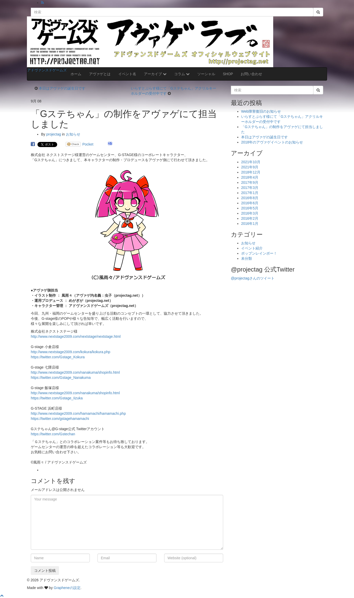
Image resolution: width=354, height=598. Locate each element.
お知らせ (73, 134)
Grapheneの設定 (67, 588)
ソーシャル (206, 74)
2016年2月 (249, 218)
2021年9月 (249, 167)
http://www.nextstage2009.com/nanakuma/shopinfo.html (75, 372)
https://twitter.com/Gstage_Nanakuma (61, 377)
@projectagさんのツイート (252, 278)
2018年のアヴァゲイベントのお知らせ (272, 142)
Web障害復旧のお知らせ (261, 111)
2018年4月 (249, 177)
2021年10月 (250, 162)
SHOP (228, 74)
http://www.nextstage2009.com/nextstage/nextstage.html (76, 336)
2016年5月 (249, 208)
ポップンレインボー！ (259, 253)
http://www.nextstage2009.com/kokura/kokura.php (70, 352)
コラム (182, 74)
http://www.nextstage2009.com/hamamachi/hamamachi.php (78, 413)
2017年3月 (249, 188)
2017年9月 (249, 182)
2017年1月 (249, 193)
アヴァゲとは (100, 74)
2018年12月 (250, 172)
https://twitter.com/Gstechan (53, 434)
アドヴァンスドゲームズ (47, 70)
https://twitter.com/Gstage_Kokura (58, 357)
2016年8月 (249, 198)
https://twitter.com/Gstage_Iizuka (57, 398)
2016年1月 (249, 223)
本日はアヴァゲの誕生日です (62, 88)
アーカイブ (155, 74)
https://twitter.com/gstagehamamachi (60, 419)
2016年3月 (249, 213)
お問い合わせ (251, 74)
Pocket (87, 144)
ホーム (76, 74)
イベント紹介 (252, 248)
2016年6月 (249, 203)
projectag (53, 134)
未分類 (246, 258)
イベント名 (127, 74)
